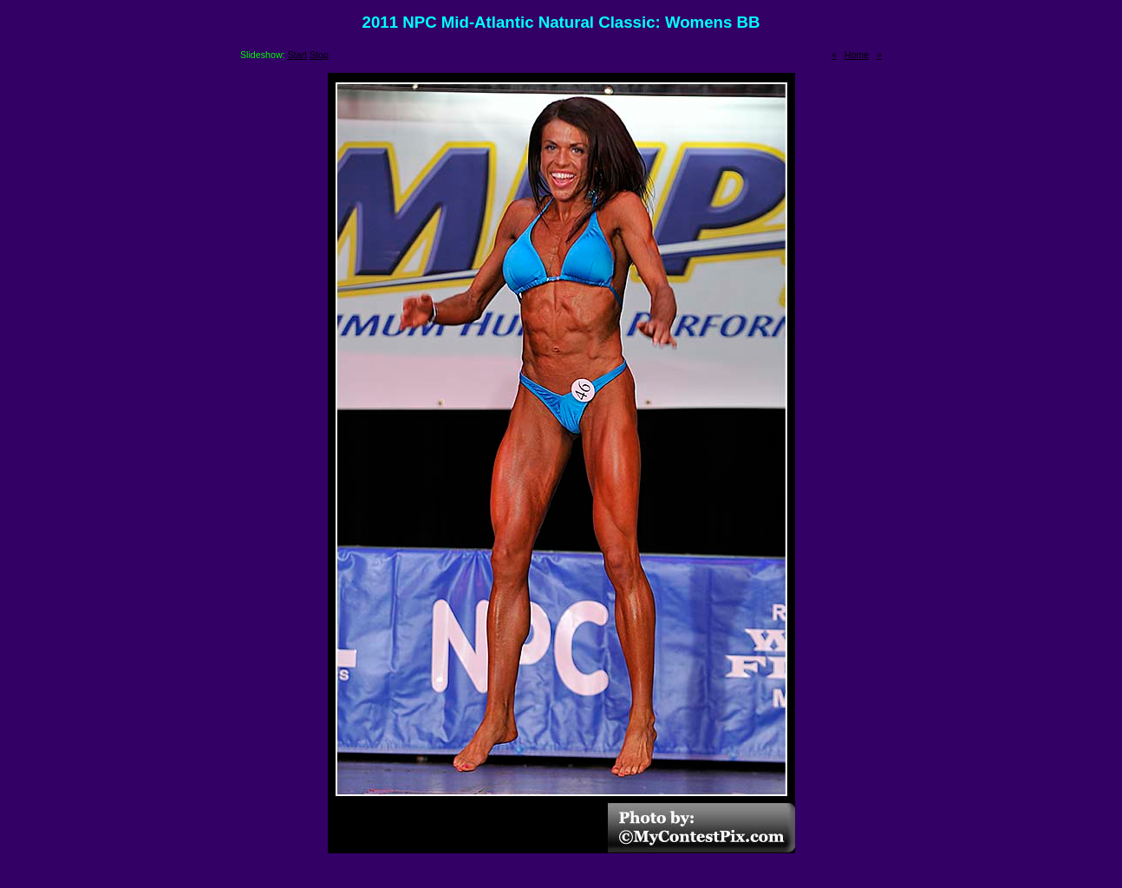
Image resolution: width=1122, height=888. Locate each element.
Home (857, 54)
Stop (319, 54)
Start (298, 54)
